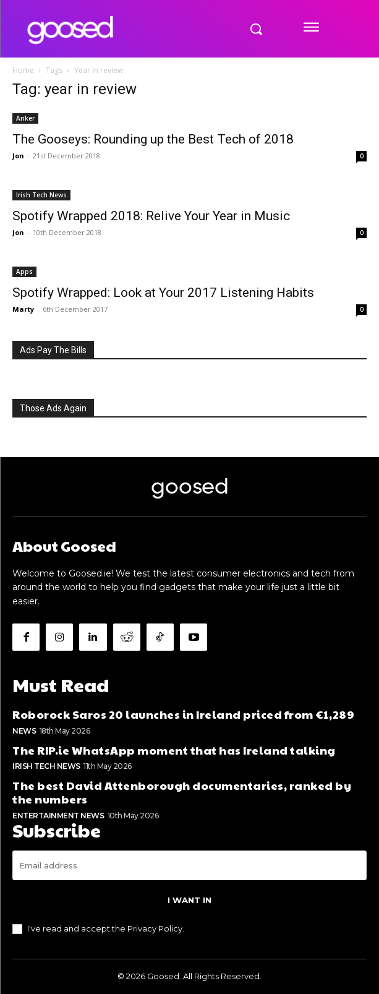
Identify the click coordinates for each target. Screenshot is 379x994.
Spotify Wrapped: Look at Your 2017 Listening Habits (163, 292)
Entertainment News (58, 815)
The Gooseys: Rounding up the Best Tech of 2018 (153, 139)
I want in (189, 900)
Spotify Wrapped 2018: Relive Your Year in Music (151, 215)
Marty (23, 309)
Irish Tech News (41, 195)
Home (23, 70)
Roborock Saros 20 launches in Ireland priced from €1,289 (183, 714)
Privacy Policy (154, 928)
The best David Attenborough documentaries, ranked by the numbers (181, 792)
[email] (189, 865)
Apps (24, 271)
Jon (18, 155)
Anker (25, 118)
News (24, 730)
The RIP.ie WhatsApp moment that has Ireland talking (174, 750)
